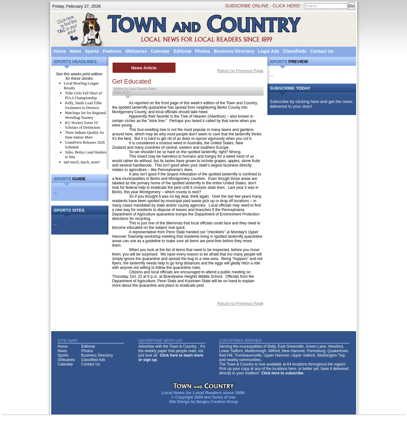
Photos (202, 51)
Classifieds (295, 51)
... (55, 192)
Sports (92, 51)
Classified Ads (93, 360)
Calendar (160, 51)
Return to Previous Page (240, 70)
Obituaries (136, 51)
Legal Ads (268, 51)
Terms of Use (224, 397)
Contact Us (322, 51)
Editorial (182, 51)
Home (59, 51)
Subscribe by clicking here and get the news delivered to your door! (311, 104)
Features (112, 51)
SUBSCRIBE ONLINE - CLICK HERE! (262, 5)
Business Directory (234, 51)
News (75, 51)
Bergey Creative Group (217, 402)
